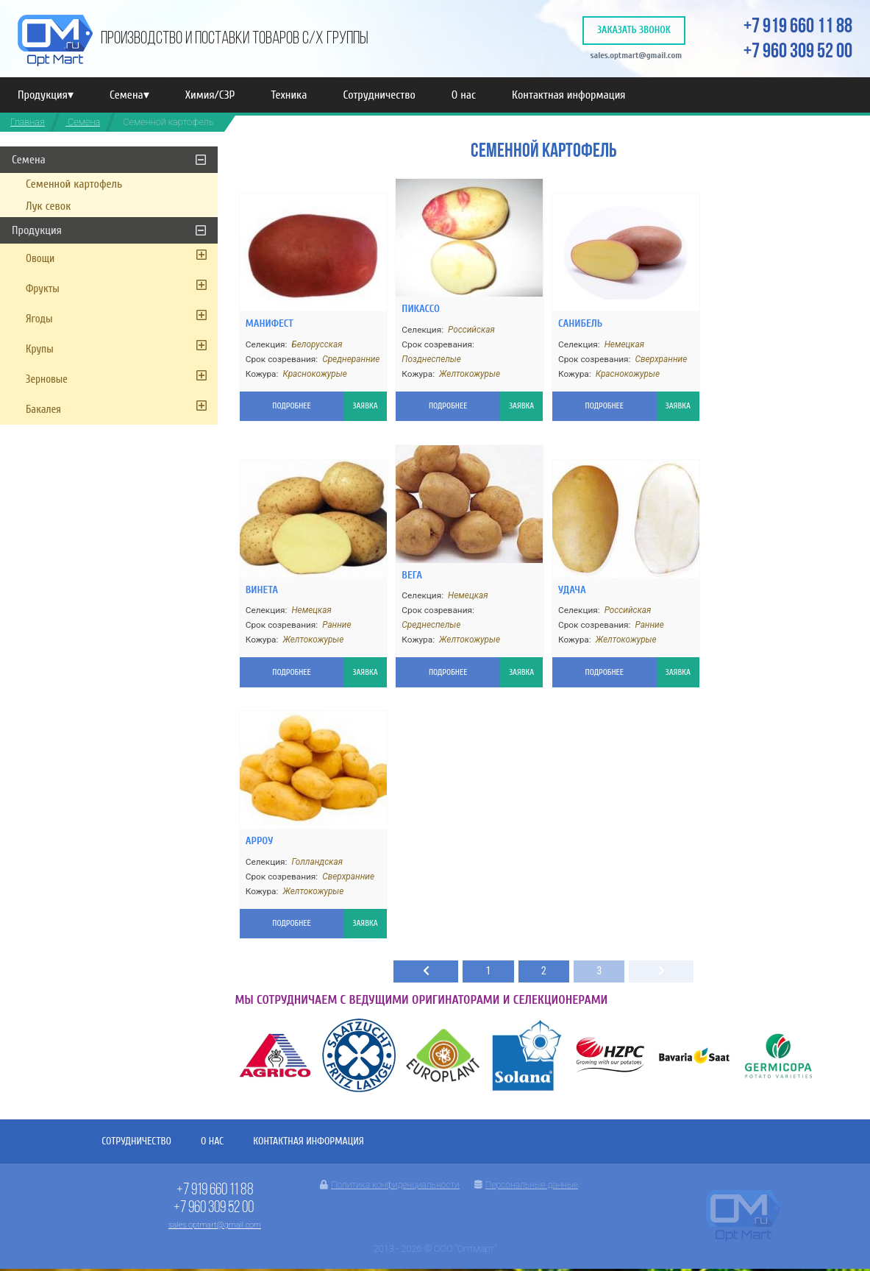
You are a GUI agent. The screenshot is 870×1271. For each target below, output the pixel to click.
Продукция (46, 95)
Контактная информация (568, 95)
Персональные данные (526, 1187)
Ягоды (39, 319)
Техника (289, 95)
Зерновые (47, 379)
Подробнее (278, 403)
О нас (464, 95)
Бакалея (43, 409)
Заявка (351, 403)
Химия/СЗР (210, 95)
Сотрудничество (379, 95)
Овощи (40, 258)
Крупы (40, 349)
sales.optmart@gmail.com (634, 54)
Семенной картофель (74, 184)
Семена (129, 95)
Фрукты (43, 289)
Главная (27, 121)
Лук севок (48, 206)
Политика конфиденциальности (390, 1187)
